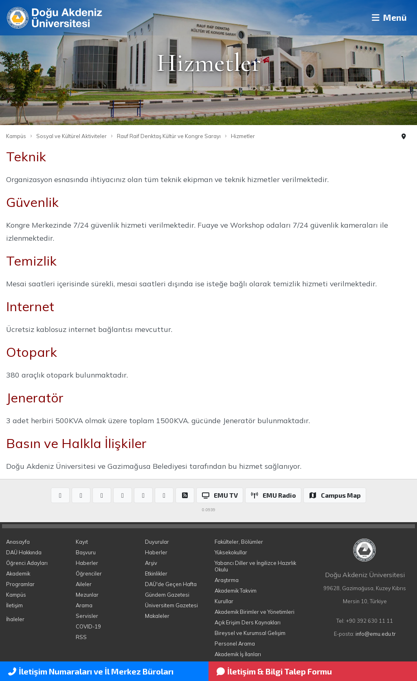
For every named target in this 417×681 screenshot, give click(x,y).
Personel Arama (235, 643)
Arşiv (151, 563)
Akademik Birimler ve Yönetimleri (254, 612)
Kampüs (16, 136)
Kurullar (224, 601)
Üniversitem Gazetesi (171, 605)
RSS (81, 637)
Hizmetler (243, 136)
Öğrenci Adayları (27, 563)
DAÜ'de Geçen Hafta (171, 584)
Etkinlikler (156, 573)
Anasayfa (18, 541)
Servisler (87, 616)
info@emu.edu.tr (376, 633)
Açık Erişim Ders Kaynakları (248, 622)
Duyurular (157, 541)
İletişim (14, 605)
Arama (84, 605)
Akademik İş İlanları (238, 654)
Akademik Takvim (236, 590)
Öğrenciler (89, 573)
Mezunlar (87, 594)
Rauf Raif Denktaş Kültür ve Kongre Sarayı (169, 136)
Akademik (18, 573)
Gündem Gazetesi (167, 594)
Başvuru (86, 552)
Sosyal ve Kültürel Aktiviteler (71, 136)
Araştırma (227, 580)
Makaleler (157, 616)
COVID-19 (88, 626)
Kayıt (82, 541)
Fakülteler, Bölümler (239, 541)
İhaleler (15, 619)
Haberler (87, 563)
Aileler (84, 584)
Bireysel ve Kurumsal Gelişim (250, 633)
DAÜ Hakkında (24, 552)
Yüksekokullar (231, 552)
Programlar (20, 584)
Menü (387, 18)
